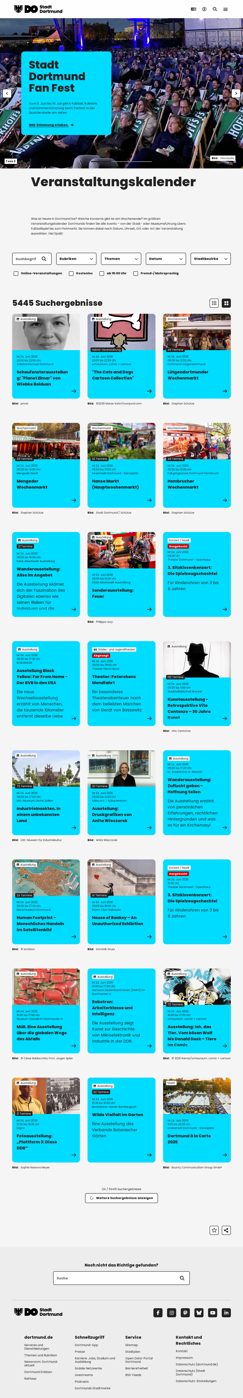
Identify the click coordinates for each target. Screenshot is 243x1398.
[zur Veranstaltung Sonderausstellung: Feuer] (121, 574)
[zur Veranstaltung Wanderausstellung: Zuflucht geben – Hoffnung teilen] (197, 792)
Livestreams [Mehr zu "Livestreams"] (84, 1375)
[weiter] (236, 93)
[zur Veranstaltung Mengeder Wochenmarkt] (46, 465)
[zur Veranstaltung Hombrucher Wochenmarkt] (197, 465)
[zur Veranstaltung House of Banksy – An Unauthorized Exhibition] (121, 901)
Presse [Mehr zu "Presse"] (80, 1351)
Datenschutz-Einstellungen (196, 1381)
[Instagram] (171, 1312)
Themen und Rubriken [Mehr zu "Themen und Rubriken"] (40, 1355)
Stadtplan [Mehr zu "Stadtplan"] (132, 1351)
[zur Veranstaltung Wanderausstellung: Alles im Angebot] (46, 574)
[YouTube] (212, 1312)
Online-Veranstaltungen (38, 273)
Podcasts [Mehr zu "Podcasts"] (82, 1381)
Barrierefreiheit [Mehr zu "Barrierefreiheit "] (136, 1368)
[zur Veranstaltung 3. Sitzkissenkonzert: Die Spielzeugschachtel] (197, 574)
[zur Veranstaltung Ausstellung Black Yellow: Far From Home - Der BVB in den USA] (46, 683)
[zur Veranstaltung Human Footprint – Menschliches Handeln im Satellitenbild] (46, 901)
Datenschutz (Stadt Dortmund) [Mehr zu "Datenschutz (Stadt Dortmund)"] (190, 1373)
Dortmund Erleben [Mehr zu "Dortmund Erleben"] (38, 1372)
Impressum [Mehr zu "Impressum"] (184, 1358)
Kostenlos (81, 273)
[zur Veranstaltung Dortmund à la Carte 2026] (197, 1120)
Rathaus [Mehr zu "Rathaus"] (30, 1378)
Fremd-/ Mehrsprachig (157, 273)
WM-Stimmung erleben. (51, 125)
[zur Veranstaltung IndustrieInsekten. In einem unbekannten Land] (46, 792)
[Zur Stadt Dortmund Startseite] (38, 9)
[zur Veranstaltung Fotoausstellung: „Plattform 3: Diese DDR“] (46, 1120)
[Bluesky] (199, 1312)
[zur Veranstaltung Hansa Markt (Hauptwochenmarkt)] (121, 465)
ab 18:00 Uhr (114, 273)
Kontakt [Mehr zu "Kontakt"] (182, 1351)
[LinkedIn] (226, 1312)
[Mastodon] (185, 1312)
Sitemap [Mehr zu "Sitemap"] (131, 1345)
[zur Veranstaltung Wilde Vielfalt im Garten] (121, 1120)
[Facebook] (158, 1312)
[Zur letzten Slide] (7, 93)
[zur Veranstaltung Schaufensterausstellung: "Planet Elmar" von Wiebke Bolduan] (46, 356)
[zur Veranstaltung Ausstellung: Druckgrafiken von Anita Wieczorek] (121, 792)
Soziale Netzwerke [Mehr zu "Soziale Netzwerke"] (88, 1368)
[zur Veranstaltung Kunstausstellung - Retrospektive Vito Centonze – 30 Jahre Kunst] (197, 683)
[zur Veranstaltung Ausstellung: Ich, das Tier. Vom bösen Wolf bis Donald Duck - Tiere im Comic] (197, 1011)
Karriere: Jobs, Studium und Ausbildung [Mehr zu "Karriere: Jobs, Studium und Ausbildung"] (95, 1360)
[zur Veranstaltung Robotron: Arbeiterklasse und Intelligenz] (121, 1011)
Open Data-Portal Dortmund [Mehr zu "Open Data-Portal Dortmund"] (139, 1360)
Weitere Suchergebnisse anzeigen (121, 1198)
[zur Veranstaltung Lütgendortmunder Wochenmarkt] (197, 356)
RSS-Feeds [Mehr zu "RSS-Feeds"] (133, 1375)
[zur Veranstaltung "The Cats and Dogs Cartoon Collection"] (121, 356)
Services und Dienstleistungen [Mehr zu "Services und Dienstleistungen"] (36, 1347)
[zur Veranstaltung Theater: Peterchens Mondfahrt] (121, 683)
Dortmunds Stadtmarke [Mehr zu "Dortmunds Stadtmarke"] (92, 1388)
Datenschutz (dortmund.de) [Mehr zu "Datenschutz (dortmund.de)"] (197, 1364)
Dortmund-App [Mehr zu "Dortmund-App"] (86, 1345)
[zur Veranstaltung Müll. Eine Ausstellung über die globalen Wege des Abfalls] (46, 1011)
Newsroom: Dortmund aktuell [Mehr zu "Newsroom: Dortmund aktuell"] (40, 1363)
